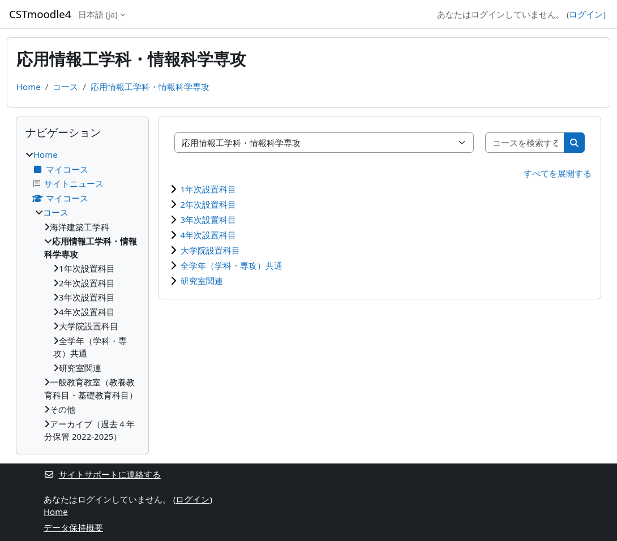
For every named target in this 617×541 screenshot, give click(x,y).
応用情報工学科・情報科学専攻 (150, 86)
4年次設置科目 (209, 235)
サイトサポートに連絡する (102, 474)
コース (65, 86)
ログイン (586, 14)
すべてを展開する (558, 173)
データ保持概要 (73, 527)
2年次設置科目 (209, 204)
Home (28, 86)
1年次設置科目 (209, 189)
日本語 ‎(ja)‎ (98, 14)
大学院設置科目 (210, 250)
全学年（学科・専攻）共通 (231, 265)
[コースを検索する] (525, 142)
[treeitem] (82, 295)
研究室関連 (202, 280)
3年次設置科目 (209, 219)
